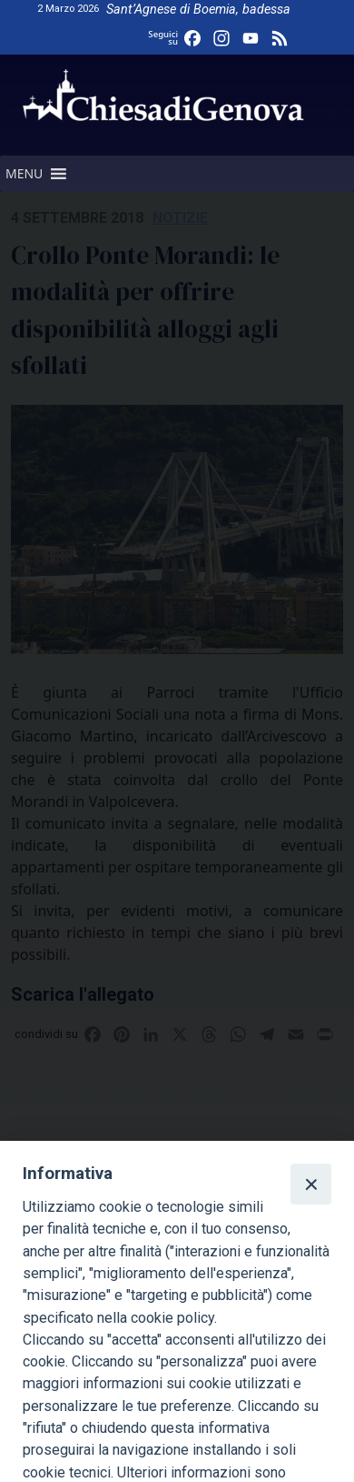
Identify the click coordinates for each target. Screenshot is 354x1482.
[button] (24, 174)
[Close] (310, 1184)
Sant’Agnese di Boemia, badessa (198, 9)
